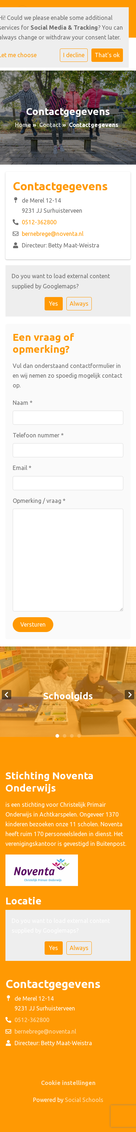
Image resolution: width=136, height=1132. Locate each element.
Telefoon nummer (38, 435)
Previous (6, 694)
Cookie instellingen (68, 1083)
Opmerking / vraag (39, 500)
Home (23, 125)
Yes (53, 303)
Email (22, 468)
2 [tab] (64, 736)
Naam (23, 402)
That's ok (107, 55)
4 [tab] (79, 736)
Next (129, 694)
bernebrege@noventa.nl (52, 233)
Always (79, 303)
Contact (50, 125)
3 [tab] (72, 736)
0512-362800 (39, 222)
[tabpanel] (68, 694)
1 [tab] (57, 736)
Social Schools (84, 1100)
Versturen (33, 624)
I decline (74, 55)
